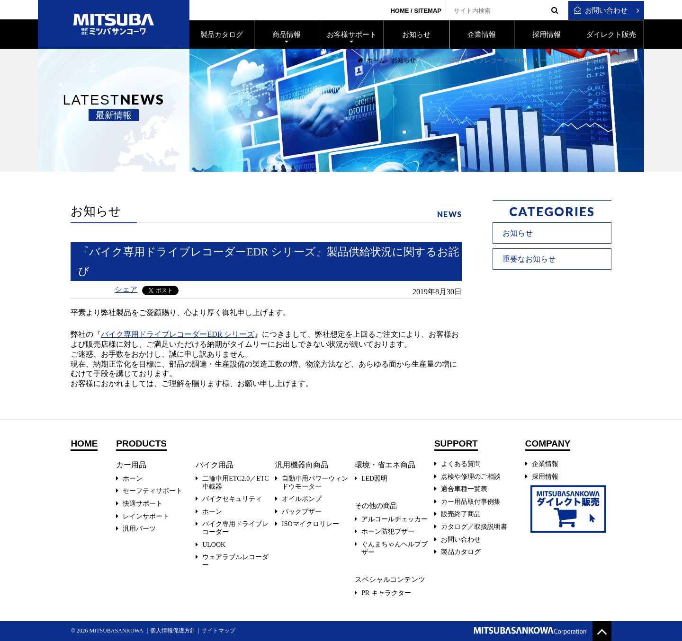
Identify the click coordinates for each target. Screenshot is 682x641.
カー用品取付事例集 (471, 501)
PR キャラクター (386, 593)
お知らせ (403, 60)
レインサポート (146, 516)
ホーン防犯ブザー (387, 531)
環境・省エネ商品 (385, 465)
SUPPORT (456, 443)
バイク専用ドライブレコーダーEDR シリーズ (177, 334)
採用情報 (545, 476)
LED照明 (374, 478)
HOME (399, 10)
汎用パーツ (139, 528)
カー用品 (131, 465)
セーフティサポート (152, 490)
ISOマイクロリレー (310, 523)
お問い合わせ (601, 10)
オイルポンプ (302, 498)
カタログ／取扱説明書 (474, 526)
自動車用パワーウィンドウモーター (315, 482)
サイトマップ (218, 630)
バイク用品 (214, 465)
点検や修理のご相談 (471, 476)
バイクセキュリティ (232, 498)
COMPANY (548, 443)
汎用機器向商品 (301, 465)
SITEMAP (427, 10)
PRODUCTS (141, 443)
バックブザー (302, 511)
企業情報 (545, 463)
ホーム (371, 60)
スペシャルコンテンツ (390, 579)
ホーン (133, 478)
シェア (126, 289)
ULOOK (213, 544)
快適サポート (142, 503)
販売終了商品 (461, 514)
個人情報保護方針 (173, 630)
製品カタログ (461, 551)
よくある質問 (461, 463)
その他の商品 (376, 505)
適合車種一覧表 (464, 488)
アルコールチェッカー (394, 519)
